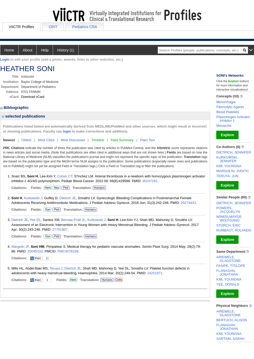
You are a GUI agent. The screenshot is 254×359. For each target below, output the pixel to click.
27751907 (60, 229)
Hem (48, 188)
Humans (99, 187)
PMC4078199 (67, 251)
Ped (65, 188)
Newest (9, 140)
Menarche (223, 126)
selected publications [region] (23, 116)
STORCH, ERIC (228, 225)
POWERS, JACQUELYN (228, 210)
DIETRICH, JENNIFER (233, 152)
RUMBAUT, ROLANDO (233, 230)
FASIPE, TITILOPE (230, 266)
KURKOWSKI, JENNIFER (227, 159)
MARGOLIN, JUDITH (232, 171)
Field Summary (122, 140)
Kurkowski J (33, 198)
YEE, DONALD (227, 284)
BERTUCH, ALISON (231, 320)
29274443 (188, 203)
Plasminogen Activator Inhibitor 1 (233, 119)
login (67, 131)
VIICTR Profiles (21, 27)
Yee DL (35, 220)
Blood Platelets (227, 112)
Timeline (97, 140)
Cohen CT (64, 176)
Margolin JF (20, 247)
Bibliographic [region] (15, 107)
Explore (227, 135)
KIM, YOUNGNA (228, 166)
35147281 (150, 181)
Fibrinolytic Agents (230, 107)
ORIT (53, 27)
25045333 (35, 251)
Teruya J (56, 268)
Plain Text (147, 140)
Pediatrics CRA (84, 27)
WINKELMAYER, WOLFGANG (229, 218)
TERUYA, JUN (227, 176)
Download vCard (33, 97)
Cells (118, 279)
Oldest (26, 140)
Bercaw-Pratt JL (73, 220)
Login (4, 59)
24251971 (155, 273)
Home (9, 50)
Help (44, 50)
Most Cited (46, 140)
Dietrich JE (68, 198)
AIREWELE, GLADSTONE (228, 259)
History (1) (65, 50)
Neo (57, 188)
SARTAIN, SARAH (230, 339)
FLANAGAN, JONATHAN (227, 272)
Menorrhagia (225, 102)
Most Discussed (73, 140)
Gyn (48, 210)
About (28, 50)
